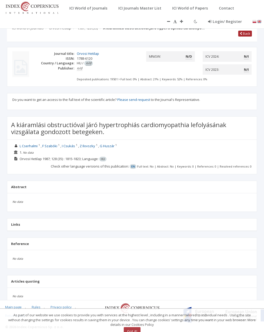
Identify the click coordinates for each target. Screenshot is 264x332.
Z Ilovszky (87, 146)
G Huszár (107, 146)
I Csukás (68, 146)
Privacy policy (61, 307)
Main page (13, 307)
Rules (36, 307)
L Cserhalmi (29, 146)
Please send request (133, 99)
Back (245, 33)
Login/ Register (225, 21)
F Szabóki (49, 146)
